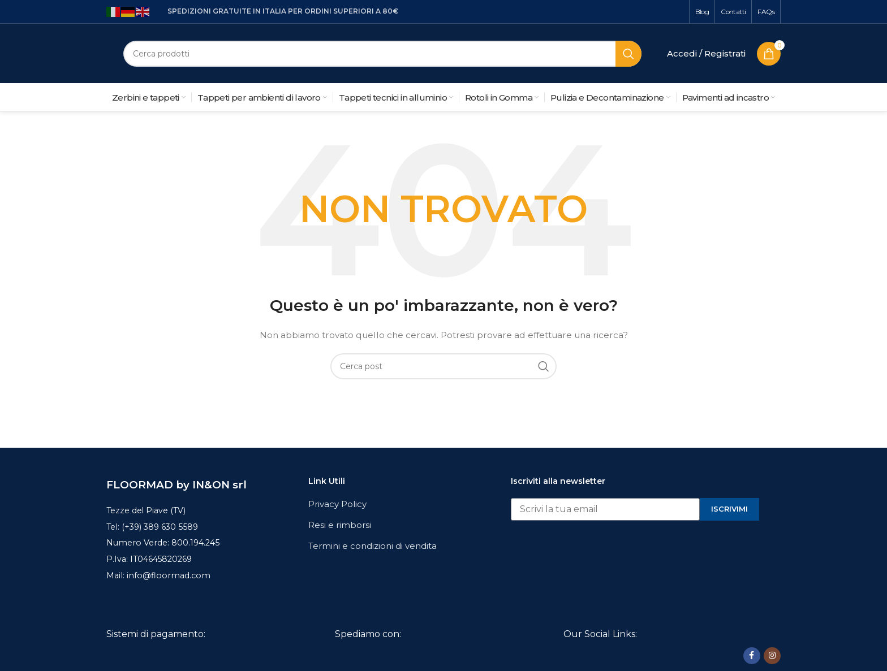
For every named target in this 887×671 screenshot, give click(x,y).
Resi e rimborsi (339, 525)
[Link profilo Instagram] (772, 655)
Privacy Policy (337, 504)
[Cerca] (382, 54)
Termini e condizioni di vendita (372, 545)
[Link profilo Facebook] (751, 655)
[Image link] (192, 656)
